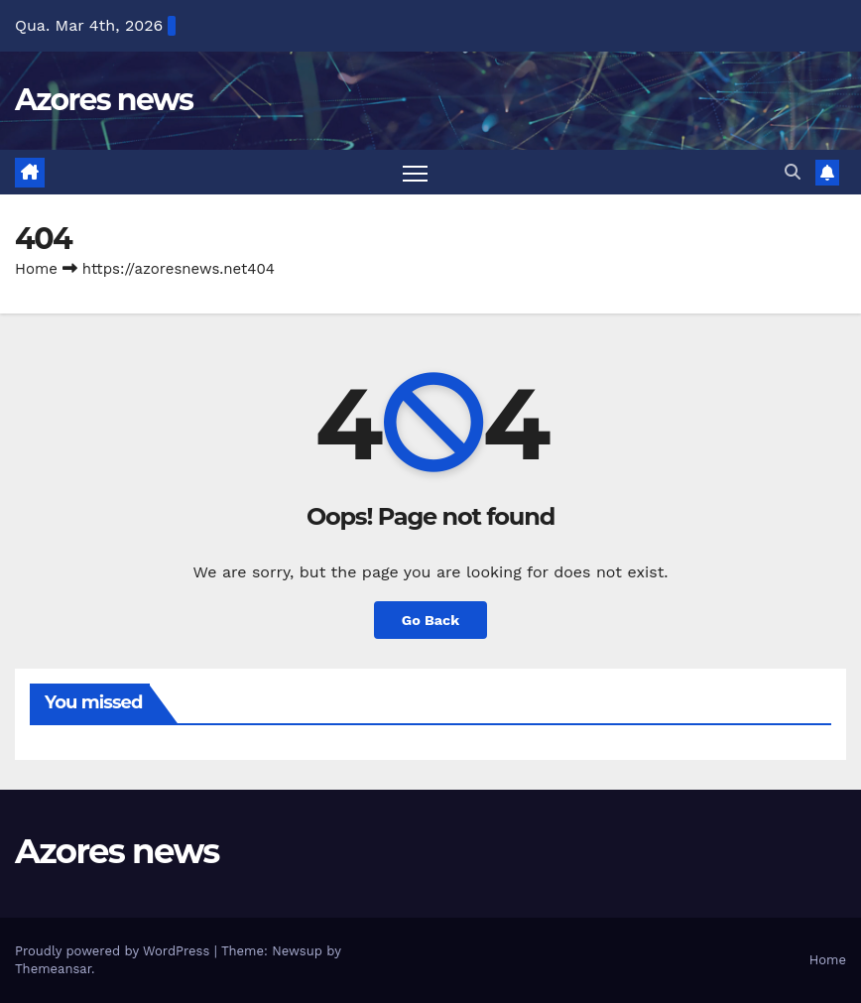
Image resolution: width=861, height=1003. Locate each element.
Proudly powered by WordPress (114, 950)
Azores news (103, 99)
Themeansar (53, 968)
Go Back (430, 620)
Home (36, 269)
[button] (792, 172)
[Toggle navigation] (415, 172)
